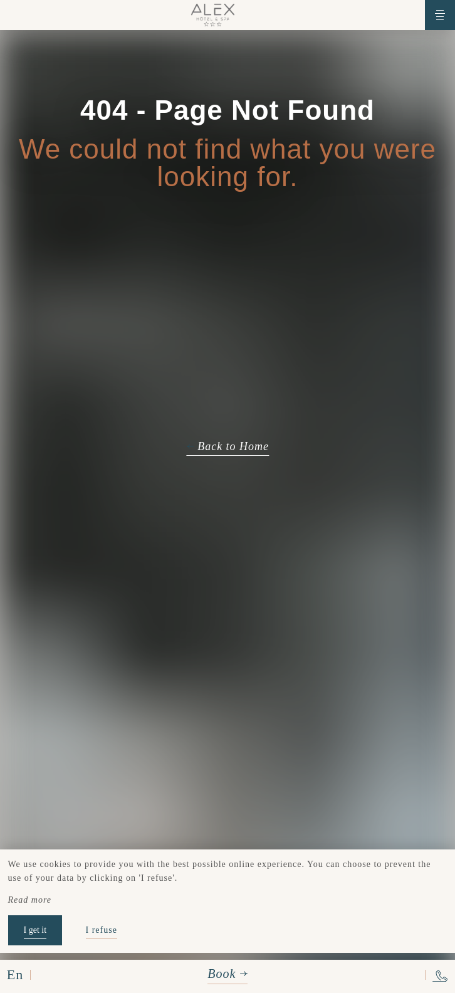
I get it (35, 930)
